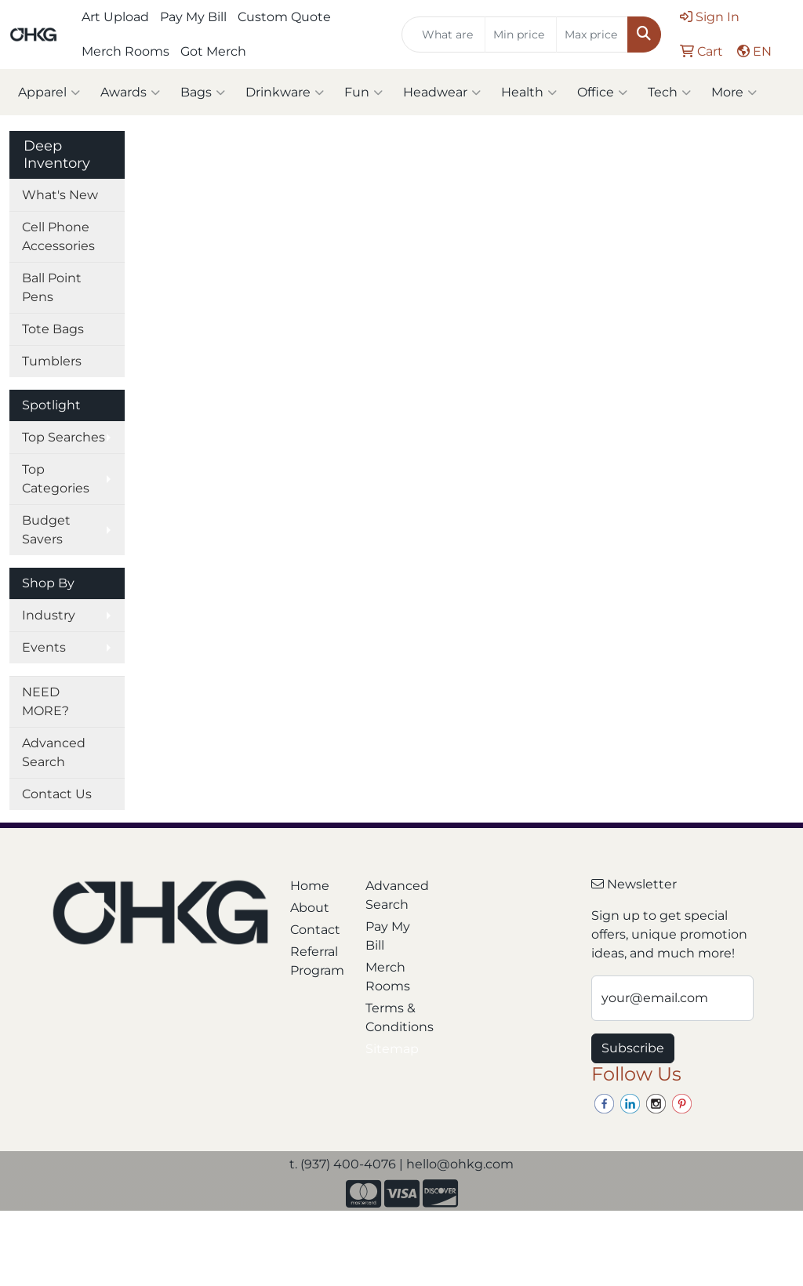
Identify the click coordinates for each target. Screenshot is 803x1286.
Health (529, 92)
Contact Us (57, 793)
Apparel (49, 92)
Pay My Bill (193, 16)
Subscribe (632, 1048)
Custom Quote (284, 16)
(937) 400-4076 (348, 1164)
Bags (202, 92)
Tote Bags (53, 329)
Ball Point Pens (52, 287)
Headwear (442, 92)
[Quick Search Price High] (592, 34)
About (309, 907)
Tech (669, 92)
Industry (48, 615)
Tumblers (52, 361)
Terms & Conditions (393, 1017)
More (734, 92)
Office (602, 92)
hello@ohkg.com (460, 1164)
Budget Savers (46, 530)
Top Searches (63, 437)
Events (44, 647)
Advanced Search (53, 752)
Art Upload (115, 16)
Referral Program (317, 961)
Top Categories (55, 479)
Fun (363, 92)
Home (309, 885)
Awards (130, 92)
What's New (60, 194)
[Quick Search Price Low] (521, 34)
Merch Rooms (125, 51)
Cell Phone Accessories (58, 236)
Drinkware (284, 92)
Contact (315, 929)
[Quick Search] (443, 34)
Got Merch (213, 51)
